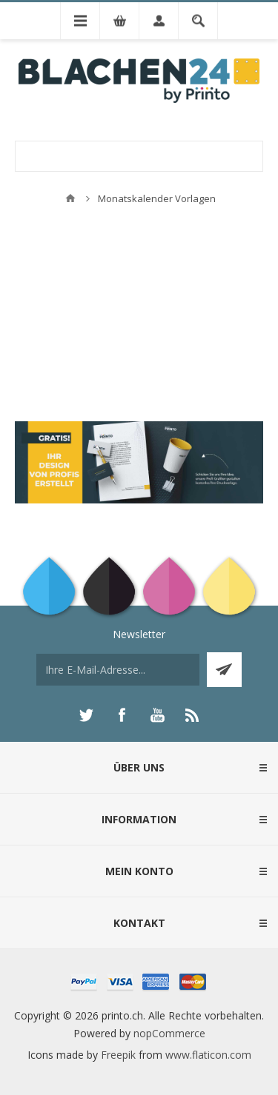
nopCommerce (169, 1033)
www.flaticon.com (208, 1055)
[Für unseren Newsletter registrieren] (117, 670)
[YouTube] (157, 715)
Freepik (118, 1055)
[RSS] (193, 715)
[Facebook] (121, 715)
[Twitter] (86, 715)
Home (70, 198)
